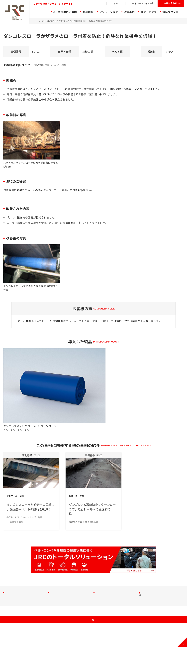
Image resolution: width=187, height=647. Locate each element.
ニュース (115, 3)
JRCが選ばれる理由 (65, 12)
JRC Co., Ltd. (94, 644)
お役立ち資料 (150, 583)
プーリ (10, 588)
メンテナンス (149, 12)
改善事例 (129, 12)
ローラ (10, 578)
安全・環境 (104, 582)
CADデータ (149, 588)
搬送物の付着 (105, 566)
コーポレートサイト (141, 3)
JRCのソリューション (65, 566)
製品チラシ (149, 578)
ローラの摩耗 (105, 593)
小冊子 (146, 572)
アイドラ (12, 572)
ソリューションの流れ (65, 572)
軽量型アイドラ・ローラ (20, 583)
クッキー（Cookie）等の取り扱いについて (135, 635)
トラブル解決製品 (62, 577)
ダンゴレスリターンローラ (48, 190)
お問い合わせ (170, 3)
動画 (145, 594)
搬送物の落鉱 (105, 577)
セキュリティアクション (88, 635)
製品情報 (88, 12)
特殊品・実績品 (15, 600)
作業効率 (102, 588)
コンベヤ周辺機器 (17, 594)
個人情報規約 (57, 635)
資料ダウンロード (173, 12)
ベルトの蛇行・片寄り (110, 572)
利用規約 (33, 635)
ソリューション (108, 12)
